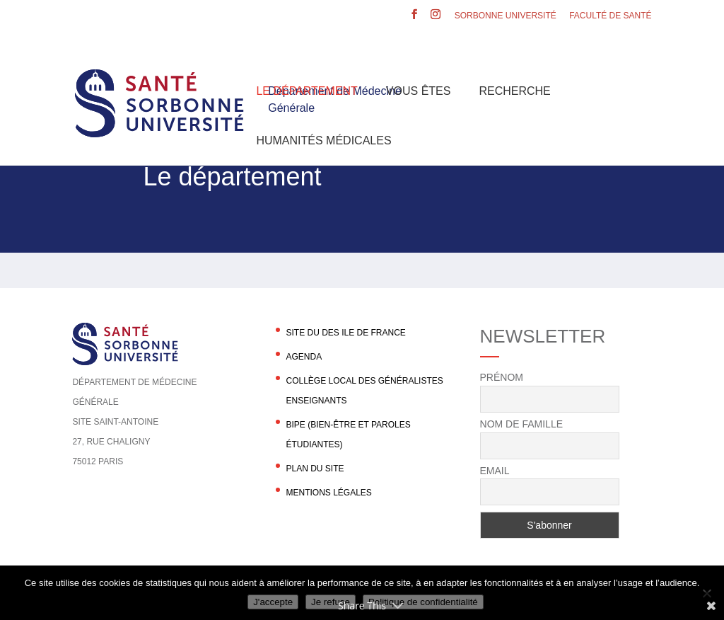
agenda (304, 357)
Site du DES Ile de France (345, 333)
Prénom (501, 377)
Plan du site (315, 468)
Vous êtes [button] (418, 91)
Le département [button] (306, 91)
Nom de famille (521, 424)
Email (495, 470)
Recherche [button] (514, 91)
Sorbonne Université (505, 16)
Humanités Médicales (323, 140)
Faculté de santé (610, 16)
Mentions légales (328, 493)
